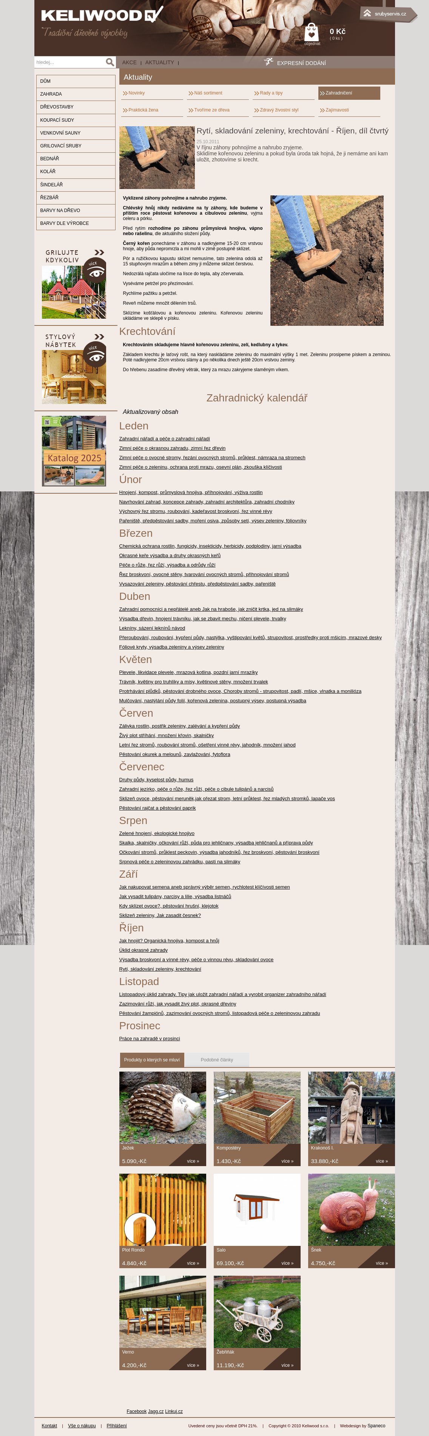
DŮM (45, 81)
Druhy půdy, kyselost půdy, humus (156, 779)
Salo (221, 1250)
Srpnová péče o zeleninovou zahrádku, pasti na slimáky (180, 861)
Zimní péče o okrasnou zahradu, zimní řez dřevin (172, 448)
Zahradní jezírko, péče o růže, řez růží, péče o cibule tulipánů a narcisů (196, 789)
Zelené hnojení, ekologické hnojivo (156, 833)
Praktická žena (144, 110)
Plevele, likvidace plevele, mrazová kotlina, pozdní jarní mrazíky (188, 672)
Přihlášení (117, 1425)
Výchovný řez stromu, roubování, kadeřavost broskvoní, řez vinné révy (195, 511)
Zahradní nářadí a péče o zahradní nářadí (164, 438)
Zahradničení (339, 93)
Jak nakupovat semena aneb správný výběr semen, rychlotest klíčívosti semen (204, 887)
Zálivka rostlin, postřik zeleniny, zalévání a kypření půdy (179, 726)
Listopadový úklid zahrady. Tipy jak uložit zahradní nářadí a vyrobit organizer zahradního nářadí (222, 994)
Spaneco (376, 1425)
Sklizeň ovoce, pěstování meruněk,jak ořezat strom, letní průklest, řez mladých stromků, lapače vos (227, 798)
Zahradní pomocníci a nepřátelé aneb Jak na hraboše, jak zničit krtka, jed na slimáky (211, 609)
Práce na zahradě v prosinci (149, 1038)
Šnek (316, 1250)
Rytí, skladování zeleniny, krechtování (160, 969)
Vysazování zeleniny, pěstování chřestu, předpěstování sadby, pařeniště (197, 584)
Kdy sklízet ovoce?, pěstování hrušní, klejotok (169, 906)
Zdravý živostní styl (279, 110)
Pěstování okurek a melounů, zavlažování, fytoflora (174, 754)
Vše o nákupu (82, 1425)
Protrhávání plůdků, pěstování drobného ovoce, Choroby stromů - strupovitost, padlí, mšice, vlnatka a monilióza (240, 691)
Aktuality (159, 62)
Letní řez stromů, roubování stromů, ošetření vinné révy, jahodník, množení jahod (207, 745)
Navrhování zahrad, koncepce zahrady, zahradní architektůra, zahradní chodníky (207, 502)
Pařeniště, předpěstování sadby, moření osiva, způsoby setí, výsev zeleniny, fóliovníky (213, 521)
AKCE (129, 62)
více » (193, 1161)
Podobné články (217, 1060)
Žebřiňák (226, 1352)
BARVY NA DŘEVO (60, 210)
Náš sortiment (208, 93)
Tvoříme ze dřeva (212, 110)
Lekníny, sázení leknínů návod (152, 628)
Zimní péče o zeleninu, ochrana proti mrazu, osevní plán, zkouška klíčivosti (200, 467)
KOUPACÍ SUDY (57, 120)
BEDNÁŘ (49, 158)
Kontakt (49, 1425)
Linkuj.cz (174, 1411)
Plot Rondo (133, 1250)
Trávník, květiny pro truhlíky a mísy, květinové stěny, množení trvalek (193, 682)
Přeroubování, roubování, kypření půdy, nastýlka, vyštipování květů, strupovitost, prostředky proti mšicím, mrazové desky (250, 637)
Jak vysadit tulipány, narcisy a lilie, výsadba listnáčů (175, 896)
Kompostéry (229, 1148)
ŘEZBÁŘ (49, 197)
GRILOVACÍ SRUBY (61, 146)
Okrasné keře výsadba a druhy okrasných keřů (170, 555)
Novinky (137, 93)
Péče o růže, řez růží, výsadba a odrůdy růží (167, 565)
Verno (128, 1352)
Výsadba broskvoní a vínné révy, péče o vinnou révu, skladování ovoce (196, 959)
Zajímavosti (337, 110)
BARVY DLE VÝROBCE (64, 223)
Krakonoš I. (322, 1148)
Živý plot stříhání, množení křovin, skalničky (166, 735)
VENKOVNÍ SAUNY (60, 133)
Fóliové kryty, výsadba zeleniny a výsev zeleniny (171, 647)
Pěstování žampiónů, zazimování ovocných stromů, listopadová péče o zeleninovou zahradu (219, 1013)
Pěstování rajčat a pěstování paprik (157, 808)
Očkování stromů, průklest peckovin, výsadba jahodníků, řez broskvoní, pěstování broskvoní (219, 852)
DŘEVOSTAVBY (57, 107)
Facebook (137, 1411)
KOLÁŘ (48, 171)
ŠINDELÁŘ (51, 184)
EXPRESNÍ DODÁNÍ (301, 63)
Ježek (128, 1148)
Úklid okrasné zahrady (143, 950)
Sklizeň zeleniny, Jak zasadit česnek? (160, 915)
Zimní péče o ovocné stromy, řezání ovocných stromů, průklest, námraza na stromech (212, 457)
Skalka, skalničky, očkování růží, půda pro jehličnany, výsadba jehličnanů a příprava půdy (216, 843)
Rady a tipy (271, 93)
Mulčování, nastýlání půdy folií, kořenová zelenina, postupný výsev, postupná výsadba (213, 700)
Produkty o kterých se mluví (152, 1060)
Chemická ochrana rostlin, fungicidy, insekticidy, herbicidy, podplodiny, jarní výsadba (210, 546)
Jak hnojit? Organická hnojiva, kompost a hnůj (169, 940)
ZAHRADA (51, 94)
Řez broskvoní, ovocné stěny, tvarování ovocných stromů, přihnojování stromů (204, 574)
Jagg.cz (156, 1411)
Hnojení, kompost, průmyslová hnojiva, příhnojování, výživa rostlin (191, 492)
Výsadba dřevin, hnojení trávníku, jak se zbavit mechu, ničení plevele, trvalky (202, 618)
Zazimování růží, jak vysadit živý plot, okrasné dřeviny (177, 1004)
